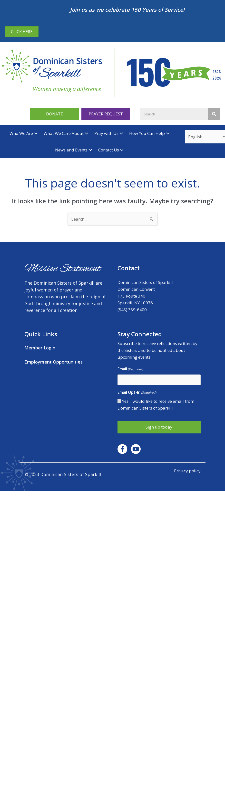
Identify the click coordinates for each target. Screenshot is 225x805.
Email (130, 369)
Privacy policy (187, 471)
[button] (54, 114)
